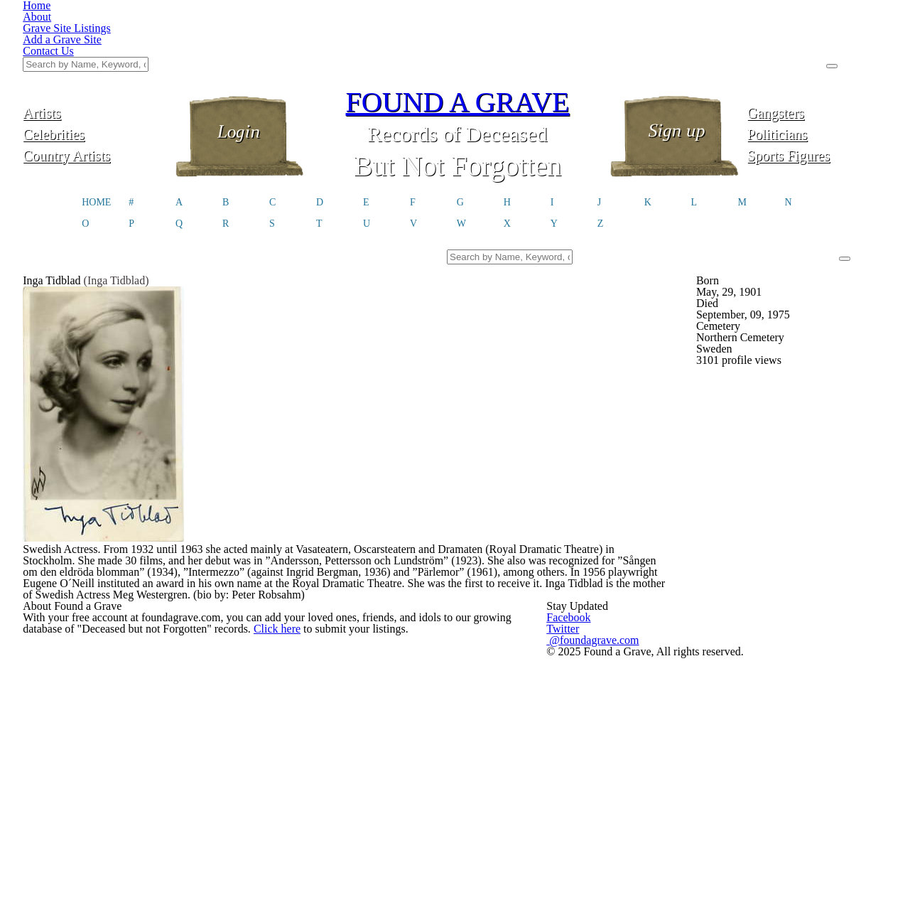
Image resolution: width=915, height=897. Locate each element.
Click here (289, 712)
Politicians (819, 62)
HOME (96, 132)
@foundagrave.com (669, 708)
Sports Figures (819, 83)
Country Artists (95, 83)
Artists (95, 40)
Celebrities (95, 62)
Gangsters (819, 40)
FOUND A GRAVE (457, 30)
